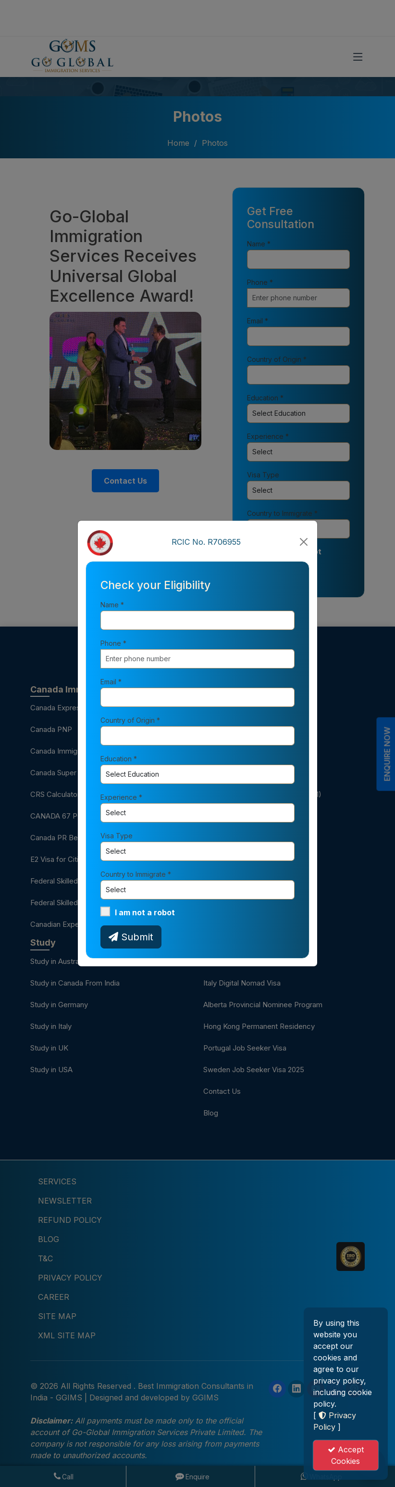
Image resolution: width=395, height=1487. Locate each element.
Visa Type (116, 836)
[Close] (303, 542)
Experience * (121, 797)
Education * (118, 759)
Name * (112, 605)
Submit (131, 937)
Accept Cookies (346, 1455)
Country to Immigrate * (135, 874)
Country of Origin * (130, 720)
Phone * (113, 643)
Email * (111, 682)
